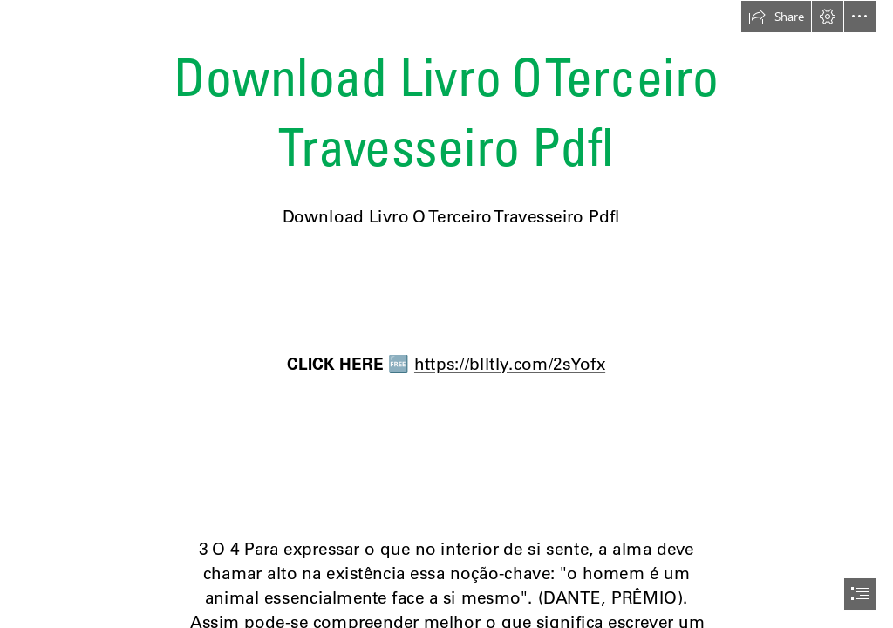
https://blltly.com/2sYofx (509, 363)
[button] (776, 16)
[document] (446, 314)
